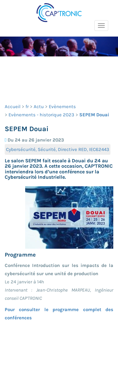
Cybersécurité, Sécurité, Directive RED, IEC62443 (57, 149)
